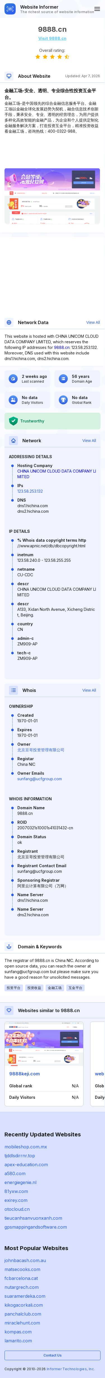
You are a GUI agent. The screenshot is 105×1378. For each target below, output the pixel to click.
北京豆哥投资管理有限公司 (40, 749)
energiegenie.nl (20, 1182)
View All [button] (93, 322)
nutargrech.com (21, 1287)
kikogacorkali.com (23, 1305)
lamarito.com (18, 1340)
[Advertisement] (52, 151)
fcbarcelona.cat (21, 1278)
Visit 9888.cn (52, 38)
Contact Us (52, 1355)
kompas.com (18, 1332)
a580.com (14, 1173)
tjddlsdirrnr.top (19, 1155)
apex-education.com (26, 1164)
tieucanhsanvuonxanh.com (33, 1218)
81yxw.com (16, 1191)
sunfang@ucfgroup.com (39, 778)
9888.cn (61, 347)
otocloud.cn (17, 1209)
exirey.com (15, 1200)
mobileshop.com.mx (25, 1146)
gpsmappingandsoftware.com (35, 1227)
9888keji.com (24, 1073)
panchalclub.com (22, 1314)
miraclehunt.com (22, 1323)
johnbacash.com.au (25, 1260)
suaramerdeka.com (24, 1296)
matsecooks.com (22, 1269)
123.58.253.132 (30, 491)
